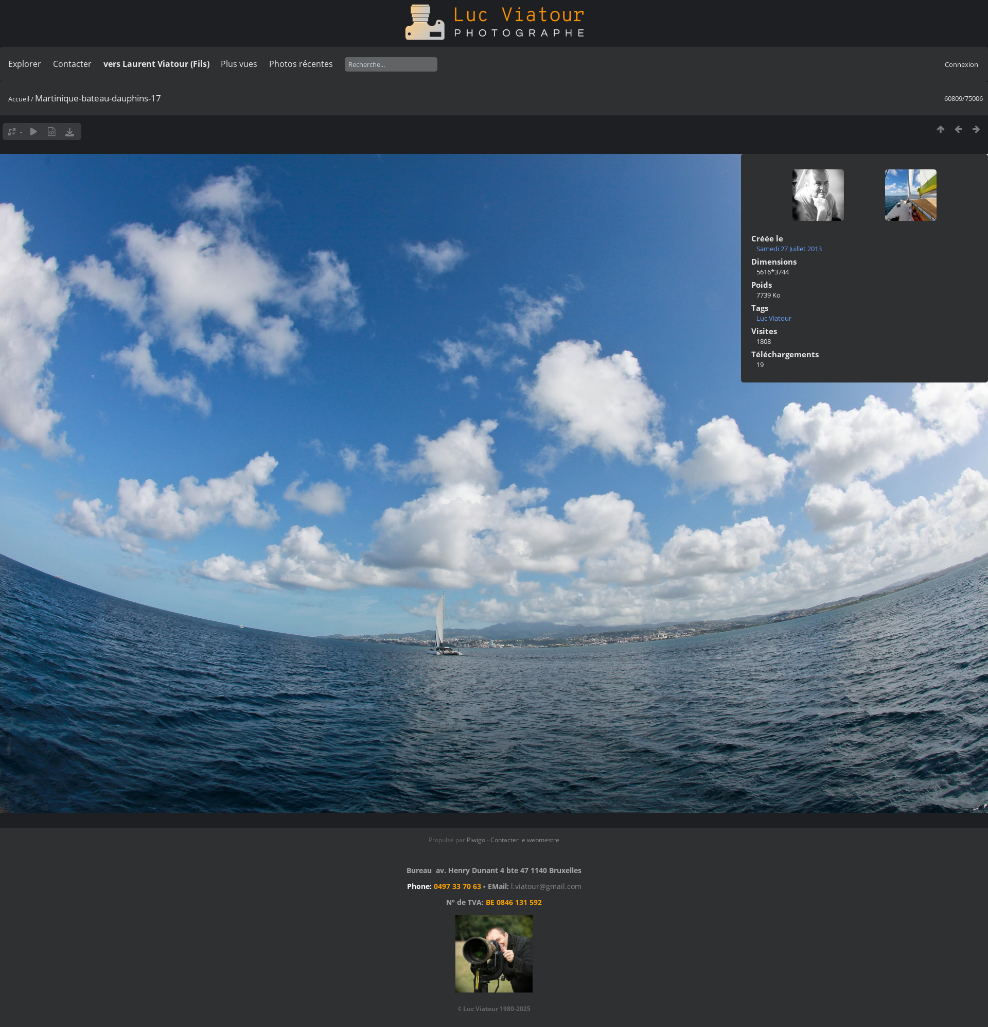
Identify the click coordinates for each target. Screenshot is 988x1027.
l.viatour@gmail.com (546, 886)
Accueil (18, 98)
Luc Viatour (773, 318)
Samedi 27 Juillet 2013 (789, 248)
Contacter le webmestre (524, 839)
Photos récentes (301, 63)
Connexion (961, 64)
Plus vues (239, 63)
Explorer (24, 63)
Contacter (72, 63)
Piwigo (476, 839)
